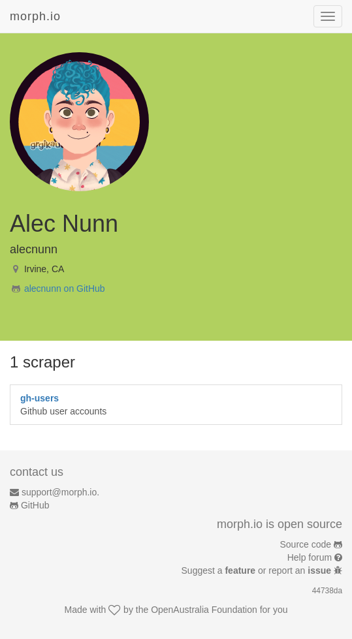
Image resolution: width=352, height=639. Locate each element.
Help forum (309, 557)
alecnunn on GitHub (64, 288)
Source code (306, 544)
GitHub (35, 505)
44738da (327, 590)
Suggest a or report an (258, 570)
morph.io (35, 16)
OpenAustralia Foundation (204, 609)
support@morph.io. (60, 492)
